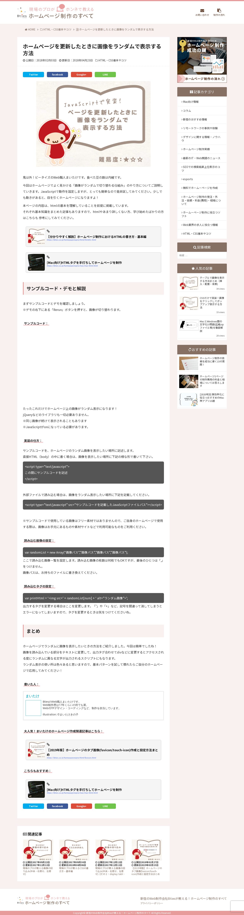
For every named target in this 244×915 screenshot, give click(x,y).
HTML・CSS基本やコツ (55, 29)
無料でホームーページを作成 (200, 188)
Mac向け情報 (191, 102)
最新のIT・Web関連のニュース (201, 158)
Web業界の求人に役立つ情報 (200, 225)
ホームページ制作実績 (196, 149)
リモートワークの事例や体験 (200, 128)
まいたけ (32, 696)
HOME (30, 29)
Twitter (33, 74)
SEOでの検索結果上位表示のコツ (200, 168)
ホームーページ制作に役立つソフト (200, 214)
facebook (57, 74)
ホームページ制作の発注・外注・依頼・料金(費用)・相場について (201, 200)
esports (188, 179)
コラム (187, 110)
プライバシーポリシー (151, 903)
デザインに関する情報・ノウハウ (200, 138)
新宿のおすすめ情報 (195, 119)
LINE (105, 74)
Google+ (81, 74)
